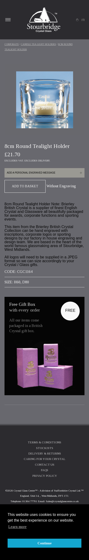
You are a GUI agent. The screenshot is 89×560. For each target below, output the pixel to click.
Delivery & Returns (44, 453)
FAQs (44, 470)
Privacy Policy (44, 475)
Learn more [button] (17, 527)
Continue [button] (44, 543)
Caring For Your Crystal (44, 459)
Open (8, 20)
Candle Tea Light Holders (38, 44)
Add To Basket (25, 186)
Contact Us (44, 464)
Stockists (44, 448)
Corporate (12, 44)
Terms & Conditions (44, 442)
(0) (82, 19)
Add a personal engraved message (31, 172)
